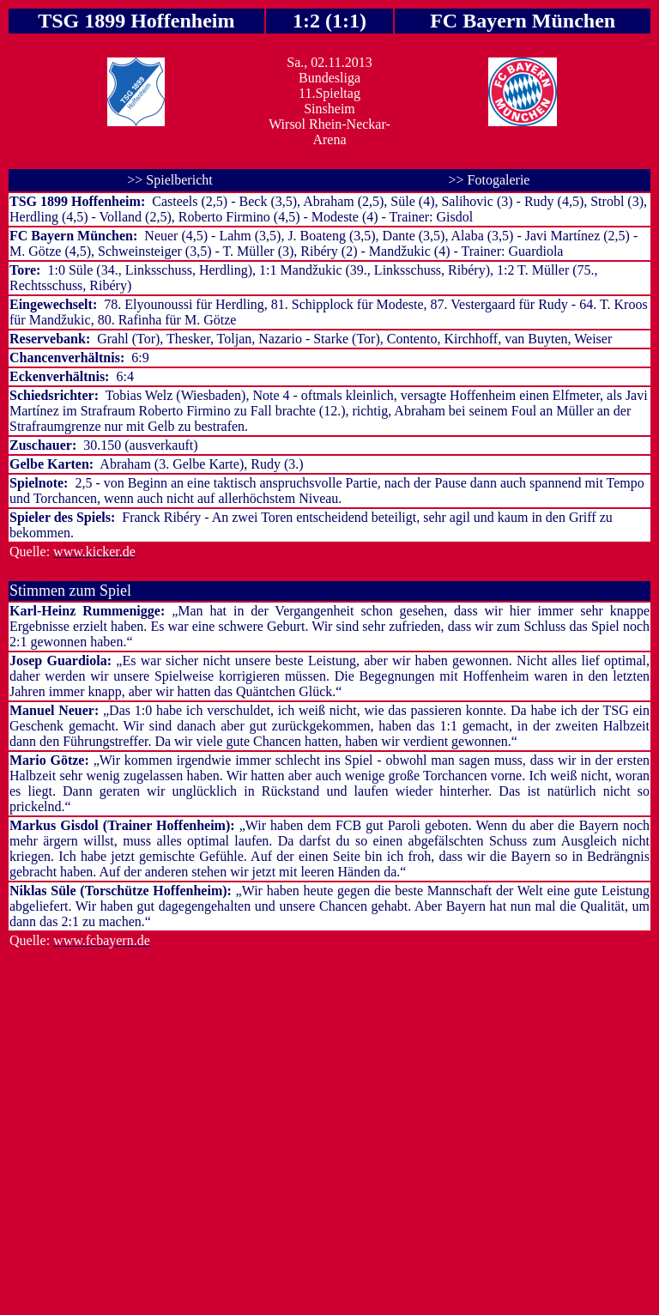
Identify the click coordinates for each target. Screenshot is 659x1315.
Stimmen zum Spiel (70, 590)
